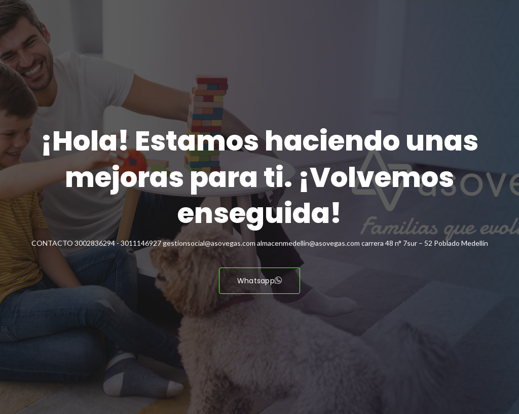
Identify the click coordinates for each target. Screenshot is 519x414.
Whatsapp (259, 281)
